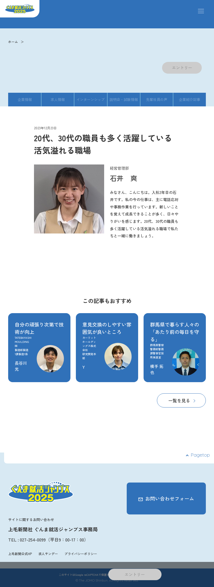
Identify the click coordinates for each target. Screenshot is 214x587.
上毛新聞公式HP (20, 553)
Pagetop (200, 455)
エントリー (182, 67)
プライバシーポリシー (80, 553)
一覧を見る (179, 400)
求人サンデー (48, 553)
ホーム (13, 41)
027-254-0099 (33, 539)
